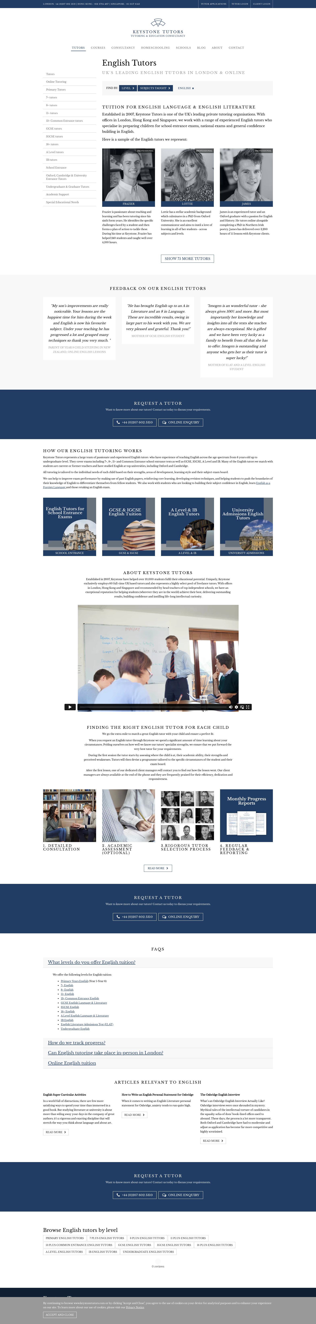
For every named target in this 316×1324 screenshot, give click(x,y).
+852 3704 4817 (101, 4)
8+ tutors (51, 105)
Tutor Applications (214, 4)
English (186, 88)
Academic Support (57, 194)
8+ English (67, 989)
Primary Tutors (55, 89)
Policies (248, 1293)
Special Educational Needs (62, 202)
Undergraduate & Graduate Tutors (67, 186)
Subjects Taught (155, 88)
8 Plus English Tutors (147, 1238)
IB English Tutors (103, 1251)
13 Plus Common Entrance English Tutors (79, 1245)
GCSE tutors (54, 128)
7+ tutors (51, 97)
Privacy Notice (135, 1307)
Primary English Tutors (65, 1238)
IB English (67, 1020)
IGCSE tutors (54, 136)
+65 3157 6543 (133, 4)
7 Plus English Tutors (107, 1238)
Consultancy (123, 47)
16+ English (68, 1011)
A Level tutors (54, 152)
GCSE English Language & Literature (84, 1002)
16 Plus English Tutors (215, 1245)
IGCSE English (70, 1007)
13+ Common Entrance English (80, 998)
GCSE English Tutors (134, 1245)
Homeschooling (155, 47)
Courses (98, 47)
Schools (183, 47)
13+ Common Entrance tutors (64, 120)
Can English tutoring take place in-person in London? (105, 1052)
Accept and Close (60, 1314)
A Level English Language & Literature (85, 1015)
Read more (158, 868)
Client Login (261, 4)
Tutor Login (240, 4)
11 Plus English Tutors (188, 1238)
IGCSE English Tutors (174, 1245)
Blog (201, 47)
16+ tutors (52, 144)
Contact (236, 47)
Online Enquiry (180, 422)
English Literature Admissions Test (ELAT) (87, 1024)
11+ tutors (52, 113)
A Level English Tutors (64, 1251)
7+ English (67, 985)
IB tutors (51, 159)
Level (128, 88)
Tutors (78, 47)
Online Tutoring (56, 81)
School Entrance (56, 167)
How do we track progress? (76, 1042)
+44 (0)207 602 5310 (65, 4)
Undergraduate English (75, 1028)
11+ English (67, 994)
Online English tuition (72, 1063)
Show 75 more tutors (187, 259)
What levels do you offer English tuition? (91, 962)
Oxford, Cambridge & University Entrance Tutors (66, 177)
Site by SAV (261, 1293)
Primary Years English (74, 981)
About (217, 47)
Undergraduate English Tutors (148, 1251)
